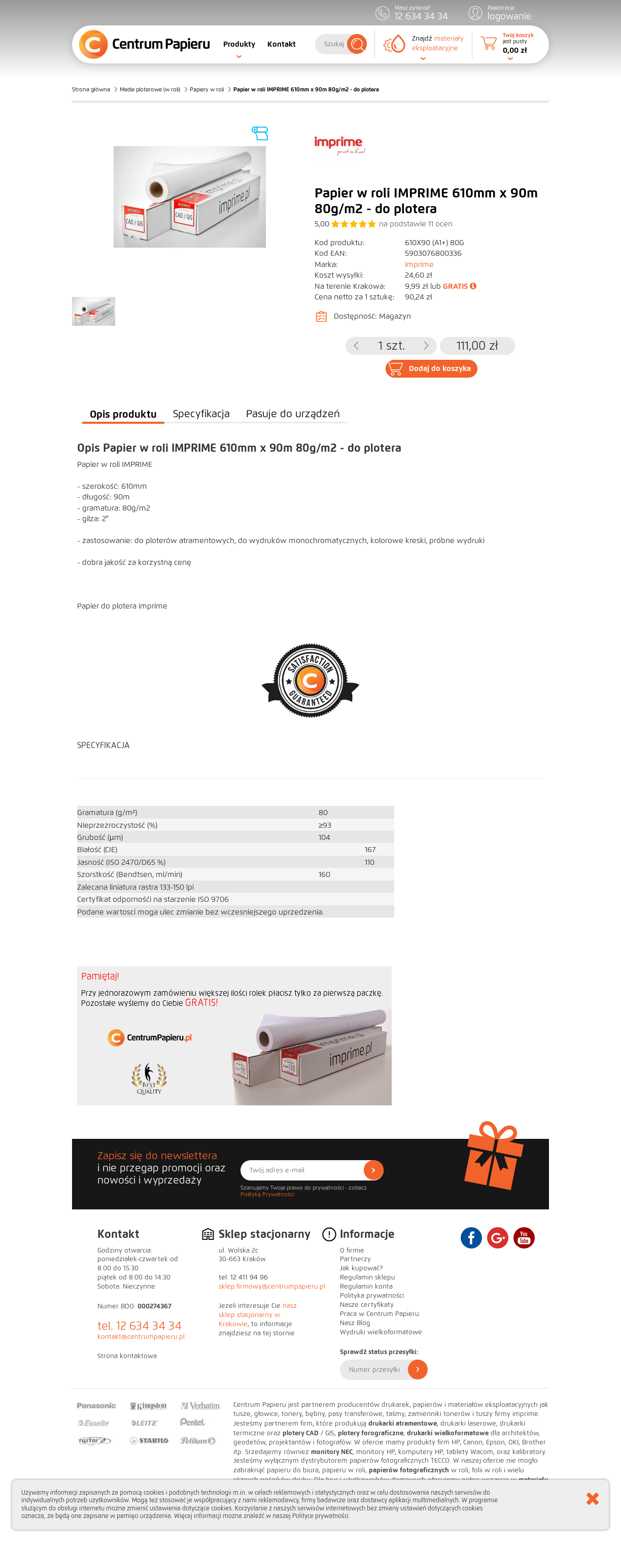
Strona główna (91, 89)
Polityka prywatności (372, 1296)
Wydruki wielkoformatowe (381, 1332)
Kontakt (281, 44)
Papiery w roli (207, 89)
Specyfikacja (201, 414)
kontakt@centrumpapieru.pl (141, 1337)
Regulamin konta (366, 1286)
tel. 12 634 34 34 (139, 1326)
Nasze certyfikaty (367, 1305)
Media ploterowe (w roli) (150, 89)
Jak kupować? (361, 1268)
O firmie (352, 1250)
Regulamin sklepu (367, 1277)
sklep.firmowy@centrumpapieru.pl (272, 1286)
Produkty (239, 44)
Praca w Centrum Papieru (379, 1314)
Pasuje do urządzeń (293, 414)
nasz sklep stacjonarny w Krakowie (258, 1315)
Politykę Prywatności (267, 1194)
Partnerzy (355, 1259)
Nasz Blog (355, 1323)
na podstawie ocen (416, 223)
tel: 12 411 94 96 (243, 1277)
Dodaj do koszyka (440, 368)
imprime (419, 264)
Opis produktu (123, 414)
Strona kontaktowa (127, 1356)
